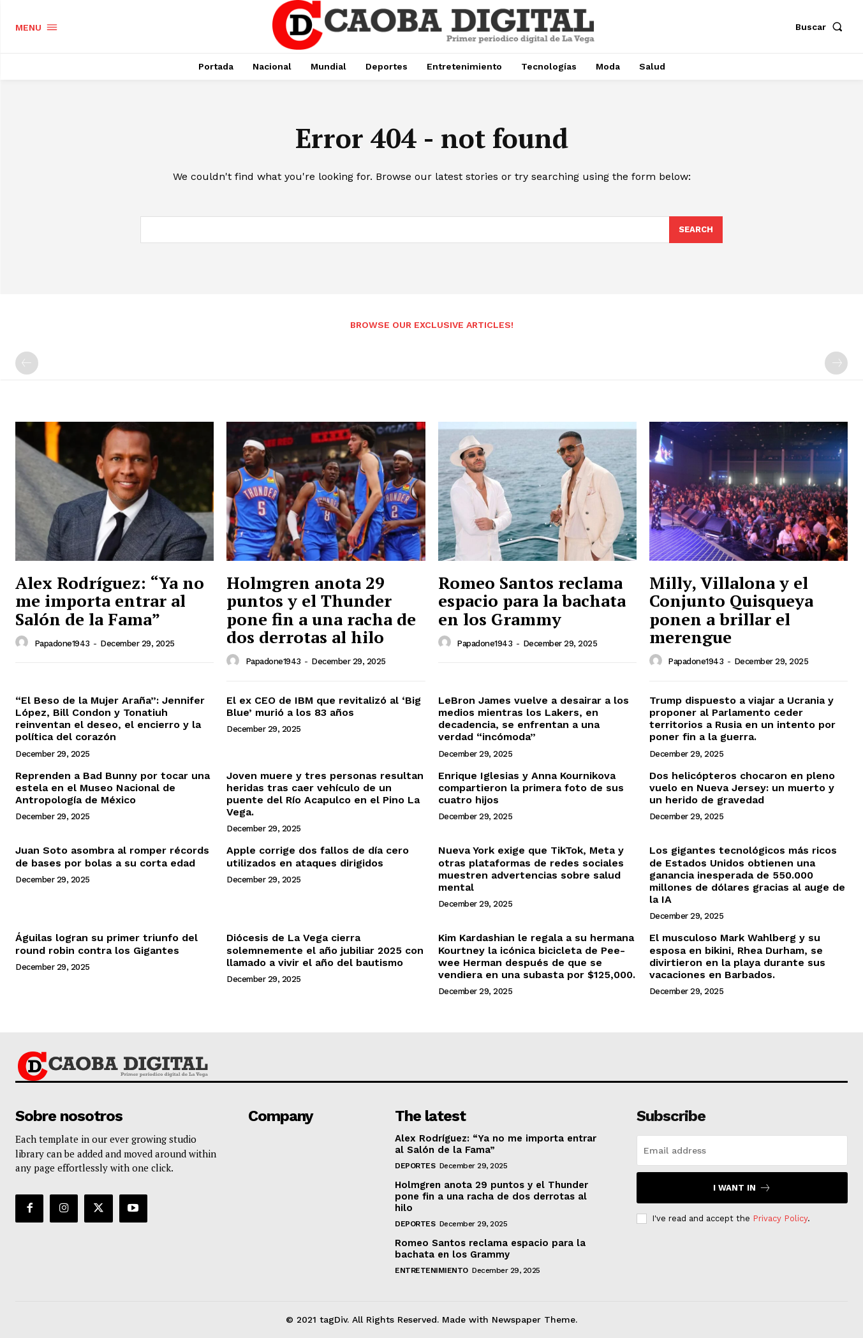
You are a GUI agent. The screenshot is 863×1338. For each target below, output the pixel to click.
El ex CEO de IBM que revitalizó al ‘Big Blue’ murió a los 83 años (323, 706)
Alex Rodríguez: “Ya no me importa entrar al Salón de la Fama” (109, 601)
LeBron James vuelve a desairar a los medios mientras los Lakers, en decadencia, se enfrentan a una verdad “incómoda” (533, 718)
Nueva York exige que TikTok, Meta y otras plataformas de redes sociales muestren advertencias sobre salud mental (531, 868)
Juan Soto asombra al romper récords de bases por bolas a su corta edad (112, 856)
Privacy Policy (780, 1218)
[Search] (696, 229)
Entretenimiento (431, 1270)
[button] (821, 26)
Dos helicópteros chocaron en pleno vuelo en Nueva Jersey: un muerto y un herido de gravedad (742, 787)
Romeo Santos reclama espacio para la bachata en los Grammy (532, 601)
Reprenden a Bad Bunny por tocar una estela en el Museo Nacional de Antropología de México (112, 787)
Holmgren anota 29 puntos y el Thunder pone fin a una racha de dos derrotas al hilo (321, 610)
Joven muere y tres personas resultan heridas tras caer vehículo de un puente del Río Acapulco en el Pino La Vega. (325, 794)
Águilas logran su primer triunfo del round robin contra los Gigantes (106, 944)
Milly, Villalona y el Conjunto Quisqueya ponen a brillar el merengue (731, 610)
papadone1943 (62, 643)
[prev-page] (26, 363)
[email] (742, 1150)
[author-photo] (23, 643)
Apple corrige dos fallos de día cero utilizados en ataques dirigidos (317, 856)
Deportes (415, 1165)
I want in (742, 1188)
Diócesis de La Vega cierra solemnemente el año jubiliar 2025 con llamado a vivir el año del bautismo (325, 950)
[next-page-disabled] (836, 363)
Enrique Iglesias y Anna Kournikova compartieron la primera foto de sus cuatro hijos (531, 787)
